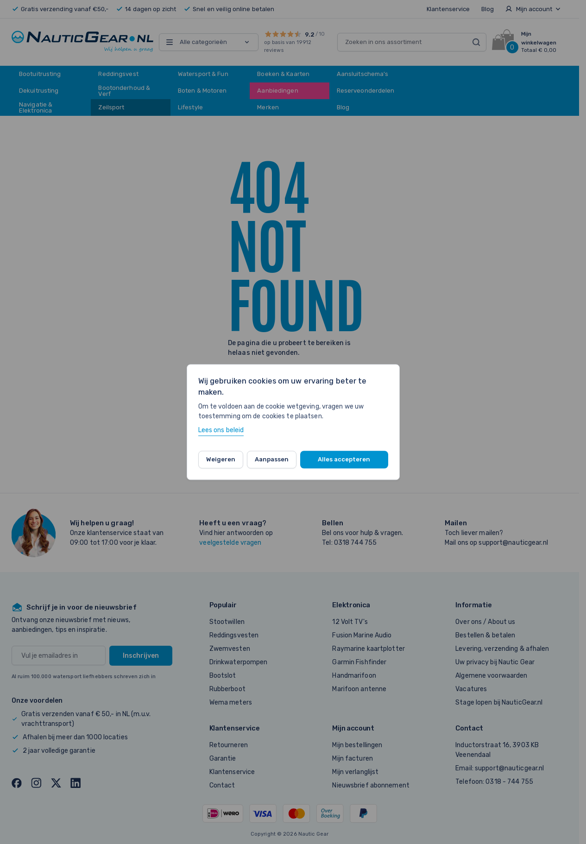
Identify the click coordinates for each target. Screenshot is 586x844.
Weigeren (220, 459)
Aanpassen (272, 459)
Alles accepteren (344, 459)
